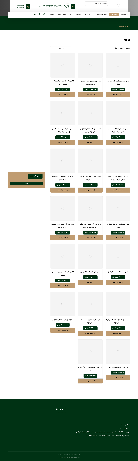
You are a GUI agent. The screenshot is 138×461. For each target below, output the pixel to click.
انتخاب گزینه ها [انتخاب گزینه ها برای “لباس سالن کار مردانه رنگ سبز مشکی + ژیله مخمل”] (62, 190)
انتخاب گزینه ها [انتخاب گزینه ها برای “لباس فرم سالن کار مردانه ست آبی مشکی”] (117, 95)
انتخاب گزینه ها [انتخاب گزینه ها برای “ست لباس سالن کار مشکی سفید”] (117, 378)
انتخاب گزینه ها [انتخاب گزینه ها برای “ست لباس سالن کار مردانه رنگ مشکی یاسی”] (89, 381)
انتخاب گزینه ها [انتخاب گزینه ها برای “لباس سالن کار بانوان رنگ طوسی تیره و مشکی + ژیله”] (117, 333)
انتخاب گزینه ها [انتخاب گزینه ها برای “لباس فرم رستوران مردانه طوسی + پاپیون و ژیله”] (89, 95)
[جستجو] (87, 4)
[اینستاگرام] (44, 14)
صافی (26, 183)
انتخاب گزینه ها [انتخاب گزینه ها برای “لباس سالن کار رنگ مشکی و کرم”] (89, 282)
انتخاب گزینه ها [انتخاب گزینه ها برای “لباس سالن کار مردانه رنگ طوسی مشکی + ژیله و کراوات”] (89, 142)
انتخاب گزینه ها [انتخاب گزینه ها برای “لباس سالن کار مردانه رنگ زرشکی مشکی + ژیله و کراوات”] (89, 238)
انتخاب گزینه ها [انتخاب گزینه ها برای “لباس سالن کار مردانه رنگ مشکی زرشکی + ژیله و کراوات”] (117, 142)
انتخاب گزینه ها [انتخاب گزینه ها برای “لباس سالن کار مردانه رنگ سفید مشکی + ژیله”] (89, 190)
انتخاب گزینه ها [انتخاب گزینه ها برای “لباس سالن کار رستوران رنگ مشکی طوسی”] (62, 286)
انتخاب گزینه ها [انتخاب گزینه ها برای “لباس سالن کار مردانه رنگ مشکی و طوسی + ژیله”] (62, 95)
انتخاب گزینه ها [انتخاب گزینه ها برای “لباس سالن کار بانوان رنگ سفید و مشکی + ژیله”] (89, 333)
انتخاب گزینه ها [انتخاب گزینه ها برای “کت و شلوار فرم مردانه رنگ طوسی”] (62, 330)
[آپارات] (35, 14)
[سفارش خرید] (60, 48)
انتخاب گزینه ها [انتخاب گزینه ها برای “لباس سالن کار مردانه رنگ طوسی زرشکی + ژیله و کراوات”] (62, 142)
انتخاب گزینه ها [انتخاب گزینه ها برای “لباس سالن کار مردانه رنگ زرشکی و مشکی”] (117, 238)
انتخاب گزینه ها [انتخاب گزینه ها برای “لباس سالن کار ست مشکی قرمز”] (117, 282)
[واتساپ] (39, 14)
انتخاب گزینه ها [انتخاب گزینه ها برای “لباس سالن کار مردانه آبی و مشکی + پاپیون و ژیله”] (62, 238)
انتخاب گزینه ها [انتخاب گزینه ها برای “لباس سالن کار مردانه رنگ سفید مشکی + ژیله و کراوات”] (117, 190)
